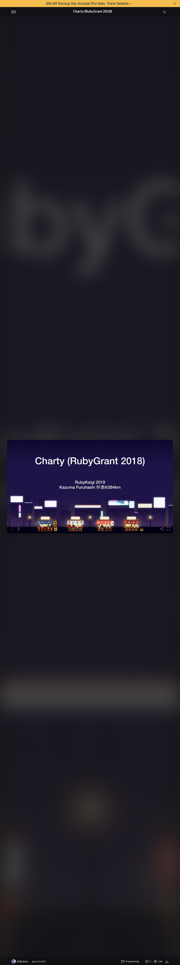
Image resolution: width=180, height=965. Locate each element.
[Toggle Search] (164, 11)
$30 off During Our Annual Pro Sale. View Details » (88, 3)
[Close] (175, 3)
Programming (130, 961)
